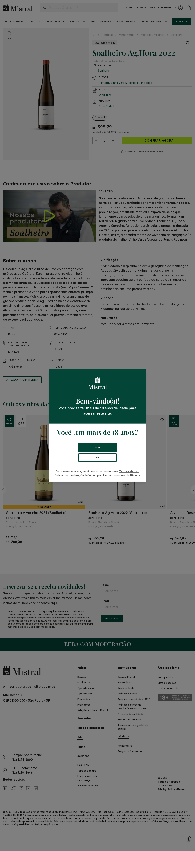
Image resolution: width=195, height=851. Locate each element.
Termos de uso (129, 471)
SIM (97, 447)
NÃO (97, 457)
